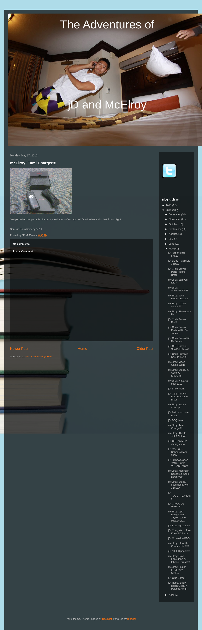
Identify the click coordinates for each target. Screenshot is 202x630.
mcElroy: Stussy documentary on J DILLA (178, 484)
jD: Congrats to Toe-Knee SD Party (179, 532)
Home (82, 349)
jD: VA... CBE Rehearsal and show (177, 451)
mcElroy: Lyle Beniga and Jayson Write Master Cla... (177, 516)
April (172, 594)
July (171, 238)
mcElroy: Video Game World (176, 363)
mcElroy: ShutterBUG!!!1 (178, 289)
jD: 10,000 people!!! (179, 551)
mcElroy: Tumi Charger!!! (33, 163)
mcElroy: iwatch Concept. (177, 406)
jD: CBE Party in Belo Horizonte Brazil (177, 396)
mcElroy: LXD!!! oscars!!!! (177, 305)
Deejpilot (107, 618)
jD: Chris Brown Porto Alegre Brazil (177, 271)
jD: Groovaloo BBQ (179, 538)
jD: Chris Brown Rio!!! (177, 321)
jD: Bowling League (179, 525)
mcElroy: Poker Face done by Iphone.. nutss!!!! (179, 559)
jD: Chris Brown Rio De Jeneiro (179, 340)
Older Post (145, 349)
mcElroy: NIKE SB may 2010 (178, 382)
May (171, 248)
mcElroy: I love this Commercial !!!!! (178, 545)
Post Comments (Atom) (39, 356)
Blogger (131, 618)
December (175, 214)
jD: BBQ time (175, 420)
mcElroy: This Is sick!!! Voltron (177, 435)
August (173, 233)
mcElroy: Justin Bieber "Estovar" (178, 297)
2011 (169, 205)
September (175, 229)
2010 (169, 210)
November (175, 219)
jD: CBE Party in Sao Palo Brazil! (178, 348)
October (174, 224)
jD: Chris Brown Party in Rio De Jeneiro (178, 330)
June (172, 243)
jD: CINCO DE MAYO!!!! (176, 505)
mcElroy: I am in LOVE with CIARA (177, 569)
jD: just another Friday (176, 254)
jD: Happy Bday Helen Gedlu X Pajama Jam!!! (177, 585)
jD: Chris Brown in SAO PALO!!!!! (178, 356)
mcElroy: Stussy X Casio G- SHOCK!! (178, 372)
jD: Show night (176, 388)
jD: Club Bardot (176, 577)
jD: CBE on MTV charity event (177, 443)
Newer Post (19, 349)
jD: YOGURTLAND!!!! (179, 495)
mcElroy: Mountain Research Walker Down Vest (179, 473)
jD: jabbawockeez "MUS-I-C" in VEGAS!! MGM (178, 462)
